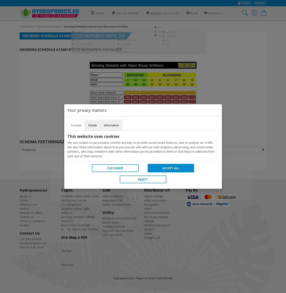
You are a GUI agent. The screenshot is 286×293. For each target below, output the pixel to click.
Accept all (170, 168)
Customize (115, 168)
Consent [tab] (76, 125)
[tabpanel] (143, 146)
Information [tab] (111, 125)
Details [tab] (92, 125)
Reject (143, 179)
